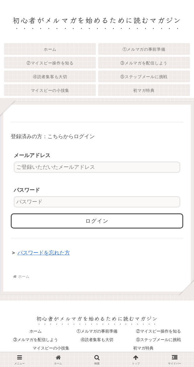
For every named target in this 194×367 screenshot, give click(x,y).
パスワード (27, 190)
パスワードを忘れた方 (43, 253)
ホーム (35, 331)
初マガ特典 (143, 348)
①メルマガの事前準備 (97, 331)
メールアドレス (32, 155)
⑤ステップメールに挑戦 (158, 339)
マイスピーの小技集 (51, 348)
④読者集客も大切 (97, 339)
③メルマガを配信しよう (35, 339)
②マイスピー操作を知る (158, 331)
